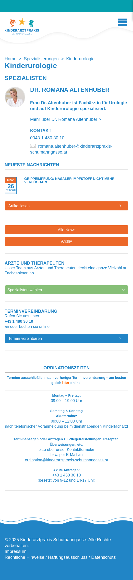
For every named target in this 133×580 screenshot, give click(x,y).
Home (10, 58)
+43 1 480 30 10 (19, 321)
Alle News (66, 230)
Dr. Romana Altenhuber (69, 89)
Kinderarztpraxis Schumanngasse (22, 26)
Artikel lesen (19, 206)
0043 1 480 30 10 (47, 137)
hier (65, 383)
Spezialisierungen (41, 58)
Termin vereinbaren (25, 338)
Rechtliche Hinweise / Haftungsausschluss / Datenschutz (60, 557)
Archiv (66, 241)
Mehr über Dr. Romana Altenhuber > (65, 119)
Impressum (15, 551)
